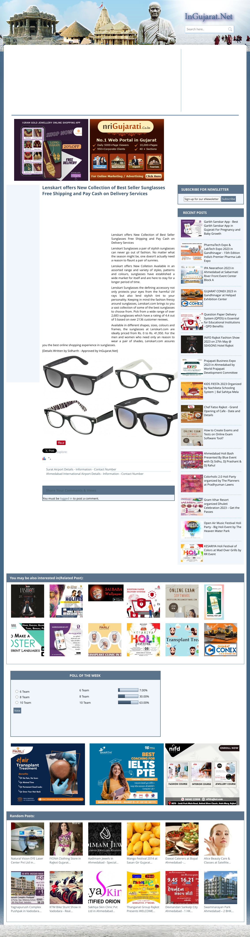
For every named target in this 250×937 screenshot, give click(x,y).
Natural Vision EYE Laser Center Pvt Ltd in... (27, 860)
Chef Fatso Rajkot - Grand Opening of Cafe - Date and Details (222, 411)
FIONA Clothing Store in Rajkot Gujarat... (65, 860)
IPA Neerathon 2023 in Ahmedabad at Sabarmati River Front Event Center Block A (221, 274)
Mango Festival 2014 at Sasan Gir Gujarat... (142, 860)
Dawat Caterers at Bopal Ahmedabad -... (181, 860)
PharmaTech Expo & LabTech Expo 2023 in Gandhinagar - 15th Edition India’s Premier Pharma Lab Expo (222, 253)
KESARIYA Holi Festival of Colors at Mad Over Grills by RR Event (222, 550)
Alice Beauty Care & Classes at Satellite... (217, 860)
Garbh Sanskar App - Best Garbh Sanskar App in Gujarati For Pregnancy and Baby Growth (222, 228)
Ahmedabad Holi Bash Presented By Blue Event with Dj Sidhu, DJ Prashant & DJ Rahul (223, 459)
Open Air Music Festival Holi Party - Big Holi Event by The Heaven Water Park (222, 527)
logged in (66, 498)
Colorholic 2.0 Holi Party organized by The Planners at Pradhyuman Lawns (221, 480)
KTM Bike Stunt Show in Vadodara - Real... (65, 909)
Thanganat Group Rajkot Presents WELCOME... (143, 909)
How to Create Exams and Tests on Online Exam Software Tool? (221, 434)
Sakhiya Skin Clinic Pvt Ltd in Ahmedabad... (103, 909)
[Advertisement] (94, 80)
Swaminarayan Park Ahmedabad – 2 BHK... (219, 909)
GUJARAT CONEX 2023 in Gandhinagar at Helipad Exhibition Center (220, 295)
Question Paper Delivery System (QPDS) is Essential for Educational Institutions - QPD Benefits (222, 320)
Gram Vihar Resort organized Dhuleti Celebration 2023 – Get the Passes (222, 506)
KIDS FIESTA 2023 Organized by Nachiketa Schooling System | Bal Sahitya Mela (223, 388)
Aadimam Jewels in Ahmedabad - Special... (103, 860)
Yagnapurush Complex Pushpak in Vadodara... (26, 909)
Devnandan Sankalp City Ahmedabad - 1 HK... (181, 909)
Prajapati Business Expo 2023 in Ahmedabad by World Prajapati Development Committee (221, 367)
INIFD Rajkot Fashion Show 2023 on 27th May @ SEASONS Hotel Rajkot (222, 341)
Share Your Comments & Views (71, 490)
